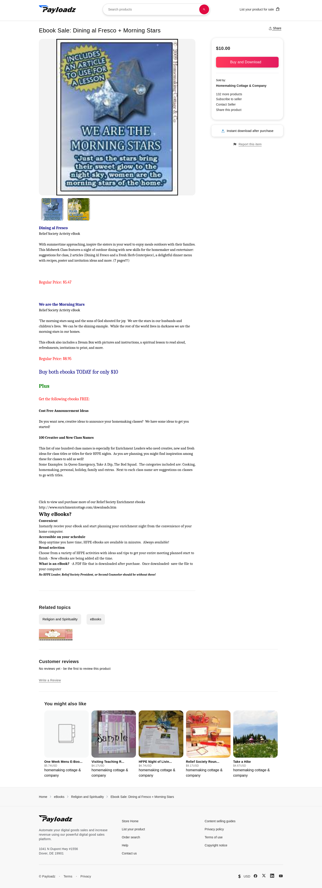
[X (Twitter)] (264, 875)
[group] (66, 744)
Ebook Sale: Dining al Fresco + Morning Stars (142, 797)
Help (125, 845)
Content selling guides (220, 821)
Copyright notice (216, 845)
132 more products (229, 94)
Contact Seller (226, 104)
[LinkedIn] (272, 876)
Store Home (130, 821)
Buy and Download (247, 62)
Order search (131, 837)
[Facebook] (255, 876)
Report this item (247, 144)
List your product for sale (260, 9)
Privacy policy (214, 829)
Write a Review (50, 680)
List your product (133, 829)
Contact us (129, 853)
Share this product (229, 110)
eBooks (95, 619)
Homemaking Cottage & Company (241, 85)
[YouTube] (281, 876)
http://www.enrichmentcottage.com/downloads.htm (78, 507)
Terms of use (213, 837)
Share (275, 28)
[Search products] (204, 9)
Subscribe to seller (229, 99)
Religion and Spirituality (60, 619)
